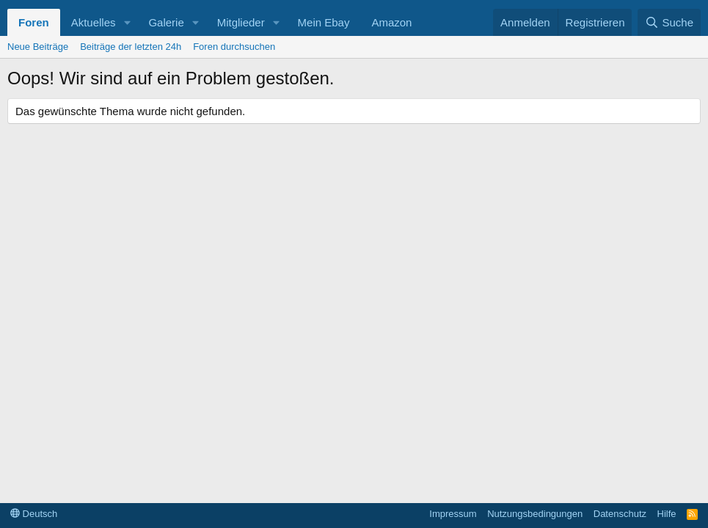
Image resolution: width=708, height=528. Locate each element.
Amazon (391, 22)
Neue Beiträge (37, 46)
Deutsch (33, 513)
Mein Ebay (324, 22)
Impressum (452, 513)
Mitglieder (241, 22)
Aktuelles (93, 22)
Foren (33, 22)
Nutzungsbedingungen (535, 513)
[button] (127, 22)
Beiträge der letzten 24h (130, 46)
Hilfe (666, 513)
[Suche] (669, 22)
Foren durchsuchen (234, 46)
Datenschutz (620, 513)
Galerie (165, 22)
